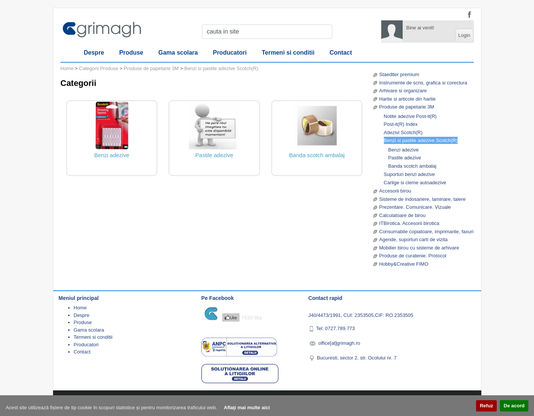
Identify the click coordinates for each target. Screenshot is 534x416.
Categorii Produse (98, 68)
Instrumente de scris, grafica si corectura (423, 83)
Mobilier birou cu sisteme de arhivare (419, 248)
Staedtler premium (399, 74)
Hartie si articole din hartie (407, 99)
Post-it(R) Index (401, 124)
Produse (131, 52)
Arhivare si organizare (403, 90)
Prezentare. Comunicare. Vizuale (415, 207)
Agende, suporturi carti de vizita (413, 239)
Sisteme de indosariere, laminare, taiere (422, 199)
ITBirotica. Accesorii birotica (409, 223)
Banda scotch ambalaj (412, 166)
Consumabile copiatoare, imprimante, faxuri (426, 231)
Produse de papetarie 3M (406, 107)
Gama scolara (178, 52)
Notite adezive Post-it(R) (410, 116)
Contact (341, 52)
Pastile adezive (404, 158)
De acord (514, 405)
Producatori (230, 52)
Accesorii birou (395, 191)
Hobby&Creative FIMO (404, 264)
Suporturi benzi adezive (409, 174)
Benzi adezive (403, 150)
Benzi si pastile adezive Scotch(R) (421, 140)
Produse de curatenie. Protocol (413, 255)
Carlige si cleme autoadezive (415, 182)
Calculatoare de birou (402, 215)
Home (67, 68)
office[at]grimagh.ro (339, 343)
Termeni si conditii (288, 52)
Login (464, 35)
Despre (94, 52)
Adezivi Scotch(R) (403, 132)
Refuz (486, 405)
